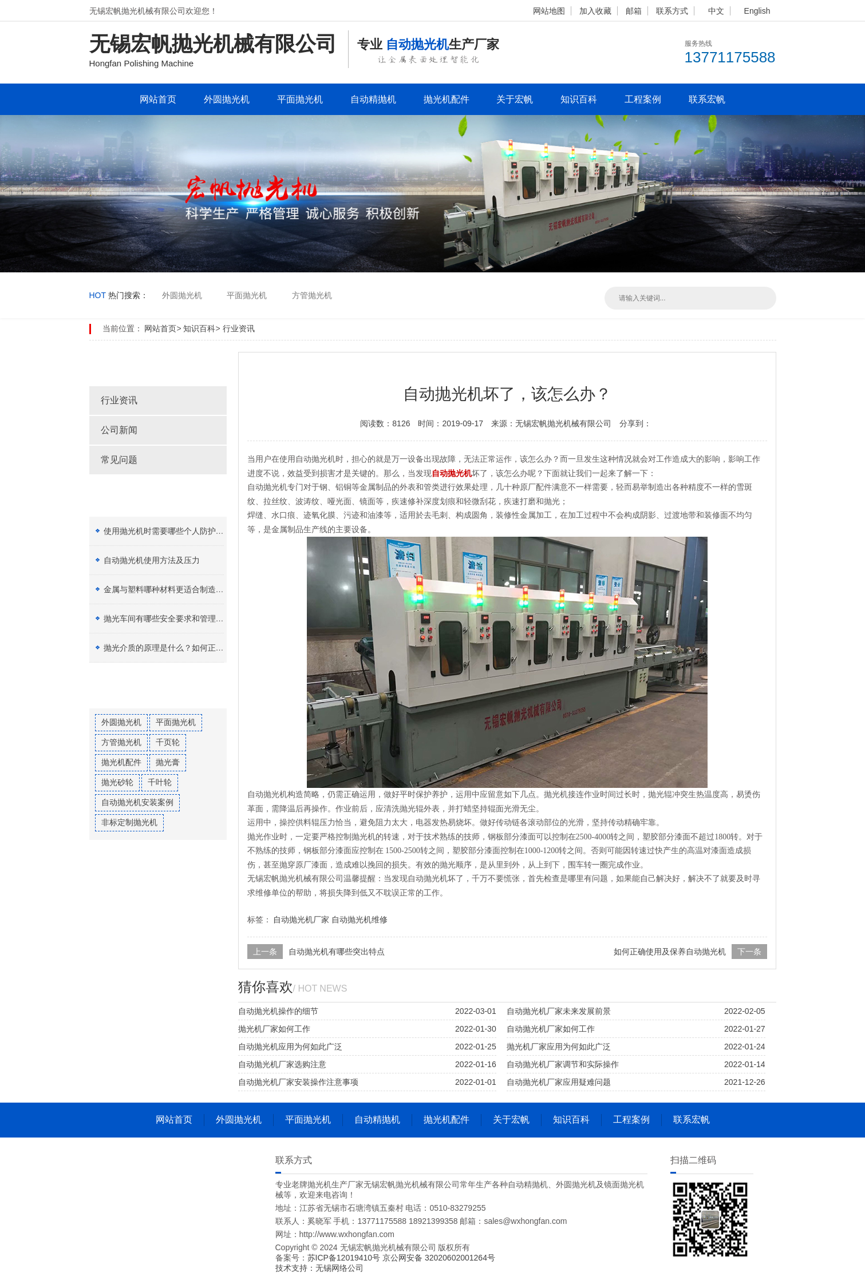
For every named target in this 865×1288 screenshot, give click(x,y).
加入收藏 (595, 10)
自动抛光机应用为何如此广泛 (290, 1046)
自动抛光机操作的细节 (278, 1011)
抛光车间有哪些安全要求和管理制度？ (172, 618)
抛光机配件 (446, 99)
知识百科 (578, 99)
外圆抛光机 (227, 99)
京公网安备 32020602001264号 (438, 1257)
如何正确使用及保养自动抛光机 (670, 951)
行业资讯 (239, 328)
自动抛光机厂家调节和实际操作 (563, 1064)
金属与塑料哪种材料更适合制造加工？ (172, 589)
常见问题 (119, 460)
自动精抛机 (373, 99)
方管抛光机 (312, 295)
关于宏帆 (514, 99)
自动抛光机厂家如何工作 (551, 1028)
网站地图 (549, 10)
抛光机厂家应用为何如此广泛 (559, 1046)
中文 (716, 10)
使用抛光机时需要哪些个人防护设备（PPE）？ (188, 531)
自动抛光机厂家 (301, 919)
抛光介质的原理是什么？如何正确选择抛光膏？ (188, 647)
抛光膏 (168, 762)
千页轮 (168, 742)
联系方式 (672, 10)
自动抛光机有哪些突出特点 (337, 951)
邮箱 (634, 10)
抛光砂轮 (117, 782)
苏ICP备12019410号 (345, 1257)
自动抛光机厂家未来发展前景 (559, 1011)
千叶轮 (160, 782)
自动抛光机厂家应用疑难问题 (559, 1082)
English (757, 10)
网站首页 (158, 99)
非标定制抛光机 (129, 822)
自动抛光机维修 (359, 919)
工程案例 (643, 99)
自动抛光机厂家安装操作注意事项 (298, 1082)
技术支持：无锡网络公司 (319, 1268)
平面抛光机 (300, 99)
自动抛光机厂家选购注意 (282, 1064)
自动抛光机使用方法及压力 (152, 560)
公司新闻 (119, 430)
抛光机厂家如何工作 (274, 1028)
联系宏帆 (707, 99)
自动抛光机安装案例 (137, 802)
